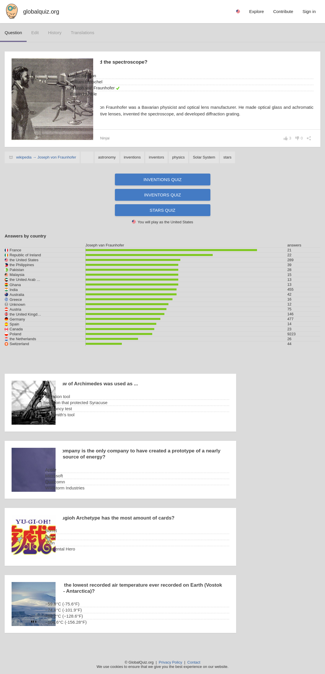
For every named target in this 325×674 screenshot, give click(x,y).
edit (35, 32)
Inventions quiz (163, 179)
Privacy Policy (170, 662)
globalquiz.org (41, 11)
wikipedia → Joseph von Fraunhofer (46, 157)
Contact (193, 662)
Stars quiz (162, 210)
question (13, 32)
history (55, 32)
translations (82, 32)
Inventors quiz (162, 194)
